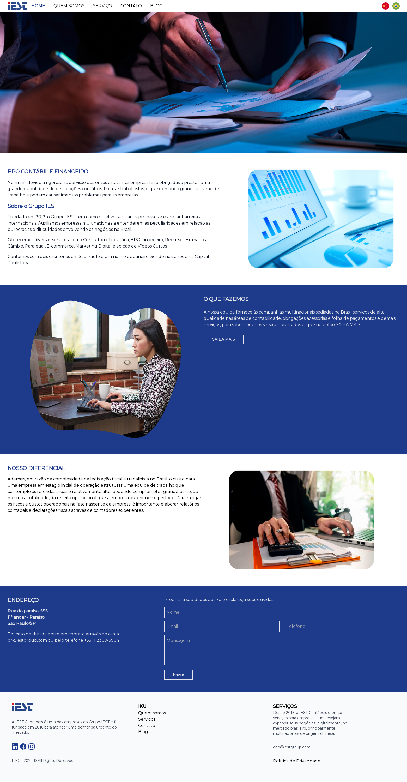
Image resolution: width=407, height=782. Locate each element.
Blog (156, 5)
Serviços (146, 719)
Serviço (102, 5)
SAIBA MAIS (223, 339)
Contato (131, 5)
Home (38, 5)
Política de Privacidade (296, 761)
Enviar (178, 674)
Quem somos (69, 5)
